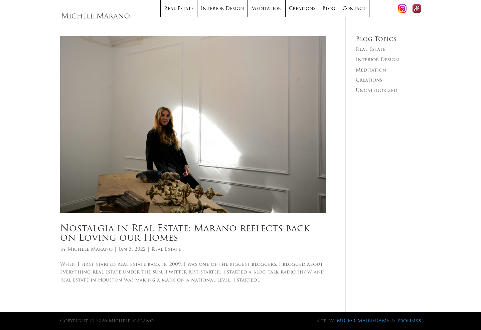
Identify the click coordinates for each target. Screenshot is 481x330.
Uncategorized (376, 90)
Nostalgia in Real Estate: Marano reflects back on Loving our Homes (185, 233)
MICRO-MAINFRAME (363, 320)
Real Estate (179, 8)
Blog (328, 8)
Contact (354, 8)
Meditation (266, 8)
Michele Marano (90, 249)
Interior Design (222, 8)
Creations (302, 8)
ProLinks (409, 320)
